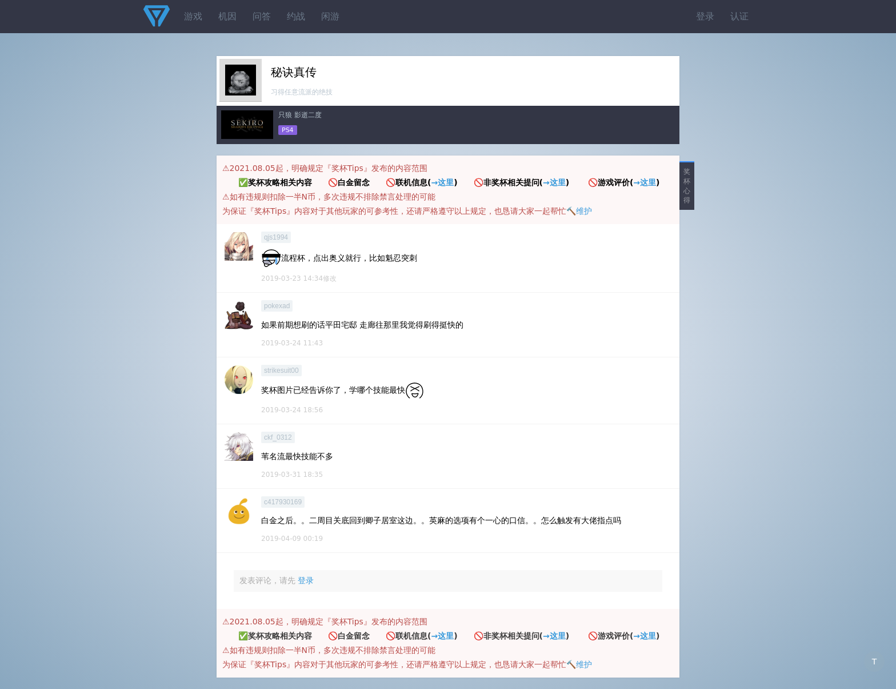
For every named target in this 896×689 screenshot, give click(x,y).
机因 (227, 16)
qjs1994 (276, 237)
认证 (739, 16)
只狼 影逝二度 (300, 115)
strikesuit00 (281, 371)
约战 (296, 16)
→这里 (442, 182)
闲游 (330, 16)
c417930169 (283, 502)
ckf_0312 (278, 437)
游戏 (193, 16)
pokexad (277, 306)
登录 (705, 16)
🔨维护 (579, 211)
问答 (262, 16)
